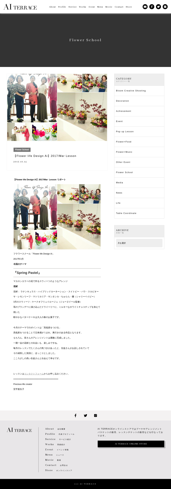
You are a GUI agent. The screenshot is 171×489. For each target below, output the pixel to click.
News (119, 193)
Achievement (123, 111)
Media (119, 182)
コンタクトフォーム (34, 373)
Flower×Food (123, 142)
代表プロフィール (60, 434)
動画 (53, 460)
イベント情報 (57, 450)
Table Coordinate (126, 213)
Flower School (124, 172)
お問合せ (56, 465)
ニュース (54, 455)
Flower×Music (124, 152)
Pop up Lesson (125, 131)
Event (119, 121)
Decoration (122, 101)
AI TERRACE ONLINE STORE (131, 443)
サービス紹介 (58, 439)
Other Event (123, 162)
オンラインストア (58, 470)
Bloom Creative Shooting (131, 91)
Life (118, 203)
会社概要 (55, 429)
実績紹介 (55, 444)
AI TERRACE (20, 6)
